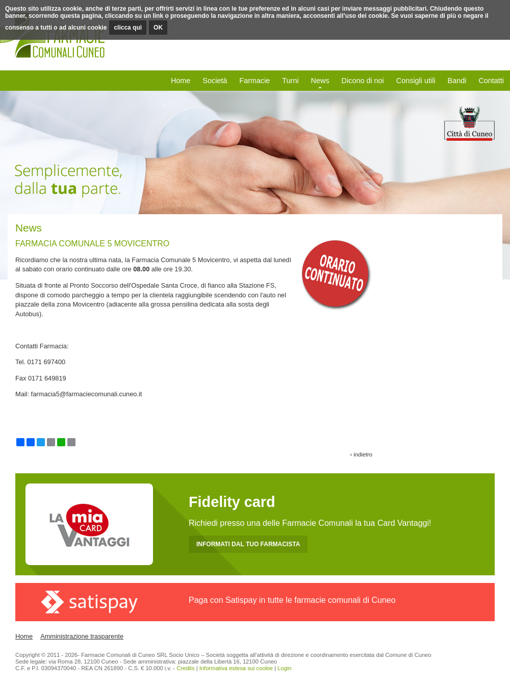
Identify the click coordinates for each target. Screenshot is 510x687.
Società (214, 81)
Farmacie (254, 81)
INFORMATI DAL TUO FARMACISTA (248, 544)
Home (180, 81)
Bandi (457, 81)
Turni (290, 81)
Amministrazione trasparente (81, 636)
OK (158, 27)
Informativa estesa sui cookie (236, 668)
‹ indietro (361, 454)
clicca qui (128, 27)
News (320, 81)
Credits (185, 668)
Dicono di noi (363, 81)
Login (284, 668)
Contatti (491, 81)
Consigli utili (416, 81)
